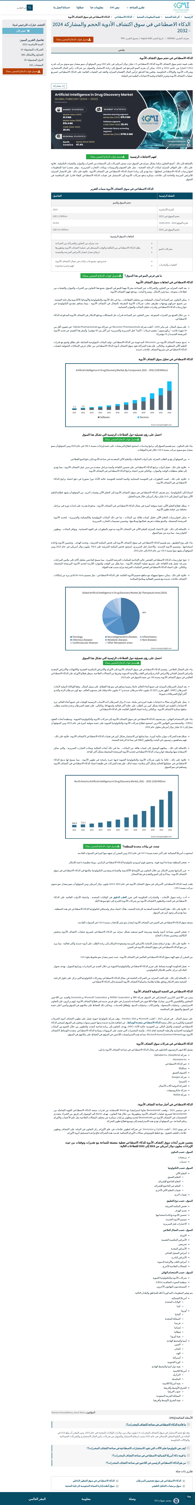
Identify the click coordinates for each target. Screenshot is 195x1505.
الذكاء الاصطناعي (123, 17)
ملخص (121, 50)
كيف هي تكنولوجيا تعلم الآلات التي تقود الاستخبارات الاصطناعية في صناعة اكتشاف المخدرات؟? (139, 1448)
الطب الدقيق (120, 897)
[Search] (30, 8)
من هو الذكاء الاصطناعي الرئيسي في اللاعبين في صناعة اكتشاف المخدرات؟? (149, 1463)
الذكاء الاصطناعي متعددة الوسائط (144, 1022)
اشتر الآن (23, 31)
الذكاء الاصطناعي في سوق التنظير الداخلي (94, 1480)
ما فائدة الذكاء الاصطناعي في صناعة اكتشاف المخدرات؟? (159, 1424)
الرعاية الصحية (172, 17)
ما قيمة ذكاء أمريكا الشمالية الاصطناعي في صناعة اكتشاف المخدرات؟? (152, 1455)
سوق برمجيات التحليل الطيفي (166, 1486)
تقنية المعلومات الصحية (148, 17)
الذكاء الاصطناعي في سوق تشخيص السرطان (158, 1480)
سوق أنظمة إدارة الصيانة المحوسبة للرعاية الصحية (90, 1486)
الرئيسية (188, 17)
